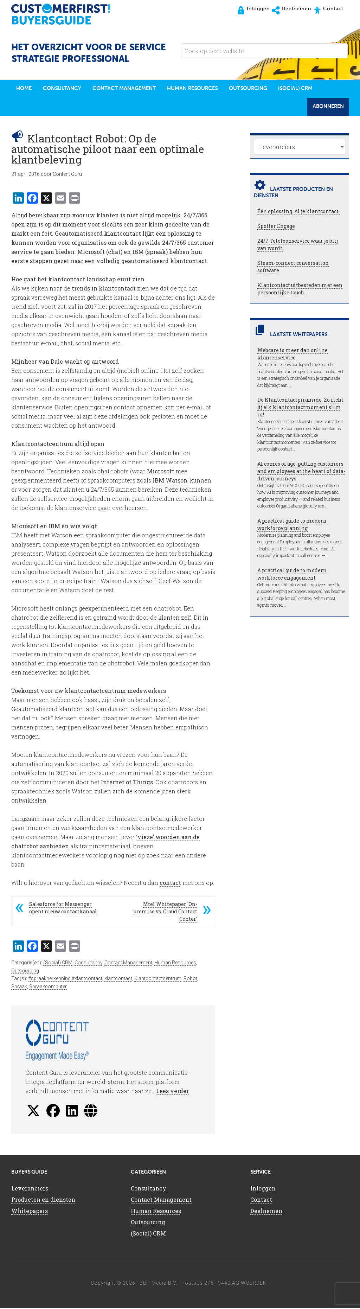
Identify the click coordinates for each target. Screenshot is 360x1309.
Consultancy (88, 963)
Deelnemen (266, 1211)
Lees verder (172, 1091)
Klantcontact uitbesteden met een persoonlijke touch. (299, 290)
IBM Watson (170, 481)
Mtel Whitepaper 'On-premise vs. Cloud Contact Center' (165, 912)
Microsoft (160, 471)
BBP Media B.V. (158, 1283)
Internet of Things (127, 782)
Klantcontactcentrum (157, 979)
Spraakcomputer (48, 987)
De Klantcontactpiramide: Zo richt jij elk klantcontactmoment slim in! (300, 408)
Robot (190, 979)
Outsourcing (25, 971)
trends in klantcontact (104, 289)
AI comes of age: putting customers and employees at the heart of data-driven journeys (301, 472)
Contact (261, 1200)
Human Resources (175, 963)
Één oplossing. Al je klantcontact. (298, 212)
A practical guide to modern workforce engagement (292, 575)
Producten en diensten (43, 1200)
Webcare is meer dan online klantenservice (292, 355)
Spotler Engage (276, 227)
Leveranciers (29, 1189)
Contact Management (128, 963)
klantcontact (118, 979)
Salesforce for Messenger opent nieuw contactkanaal (63, 908)
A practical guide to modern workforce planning (292, 525)
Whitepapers (29, 1211)
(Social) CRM (57, 963)
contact (170, 883)
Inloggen (263, 1189)
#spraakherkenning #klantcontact (65, 979)
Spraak (19, 987)
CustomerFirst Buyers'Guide (67, 14)
